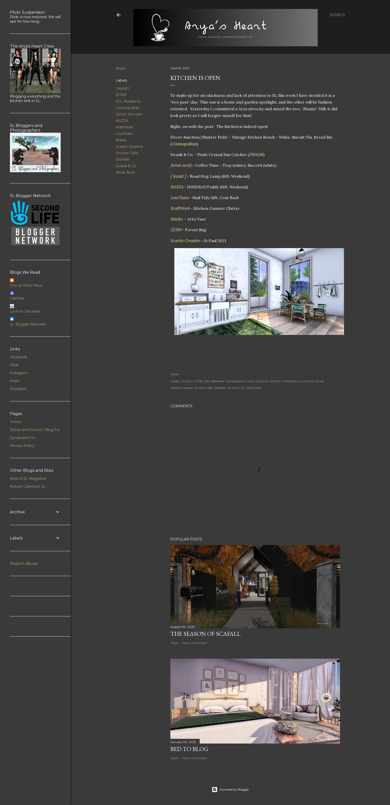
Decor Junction (129, 114)
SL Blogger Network (28, 324)
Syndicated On (23, 437)
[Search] (337, 15)
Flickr (14, 365)
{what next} (180, 165)
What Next (125, 172)
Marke (121, 140)
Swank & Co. (126, 166)
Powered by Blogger (230, 790)
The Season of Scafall (205, 634)
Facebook (18, 357)
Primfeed (18, 389)
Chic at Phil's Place (26, 285)
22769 (121, 95)
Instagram (19, 373)
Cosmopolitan (128, 108)
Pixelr (14, 381)
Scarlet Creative (129, 146)
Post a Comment (194, 643)
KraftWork (124, 127)
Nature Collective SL (28, 486)
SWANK (123, 159)
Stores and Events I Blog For (35, 430)
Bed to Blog (189, 749)
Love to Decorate (25, 311)
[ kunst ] (123, 88)
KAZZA (122, 120)
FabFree (17, 298)
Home (15, 422)
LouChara (124, 133)
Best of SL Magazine (28, 478)
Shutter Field (127, 153)
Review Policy (22, 445)
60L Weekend (128, 101)
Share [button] (121, 68)
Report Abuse (24, 563)
